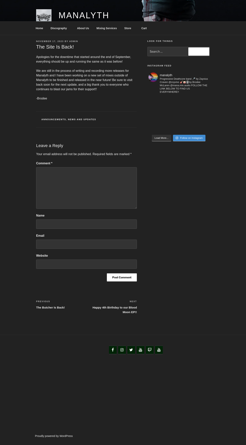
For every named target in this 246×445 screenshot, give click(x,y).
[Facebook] (113, 350)
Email (40, 235)
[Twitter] (131, 350)
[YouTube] (140, 350)
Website (42, 255)
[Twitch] (150, 350)
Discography (61, 28)
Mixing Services (106, 28)
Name (40, 215)
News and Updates (82, 119)
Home (39, 28)
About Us (83, 28)
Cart (144, 28)
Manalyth (83, 15)
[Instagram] (122, 350)
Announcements (54, 119)
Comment (44, 163)
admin (73, 41)
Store (129, 28)
